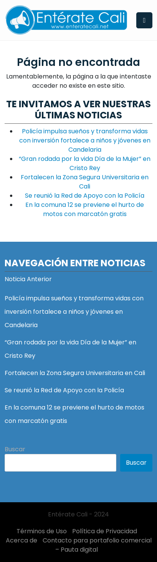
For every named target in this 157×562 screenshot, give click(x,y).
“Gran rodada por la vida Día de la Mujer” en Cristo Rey (84, 163)
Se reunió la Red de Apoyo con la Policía (84, 195)
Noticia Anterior (28, 279)
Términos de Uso (42, 531)
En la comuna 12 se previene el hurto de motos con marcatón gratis (84, 209)
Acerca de (21, 540)
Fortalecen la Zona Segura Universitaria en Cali (85, 182)
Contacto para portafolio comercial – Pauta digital (97, 545)
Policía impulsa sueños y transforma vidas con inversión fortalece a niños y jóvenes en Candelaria (84, 140)
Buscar (15, 449)
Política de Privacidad (104, 531)
